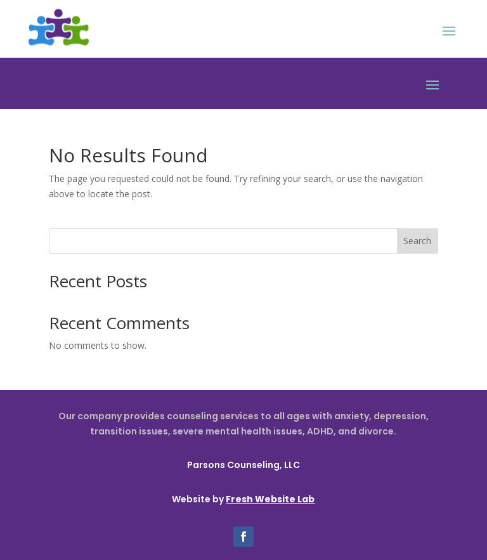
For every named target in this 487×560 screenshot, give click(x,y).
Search (417, 241)
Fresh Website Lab (270, 499)
